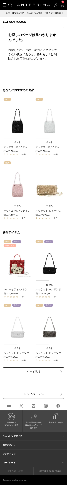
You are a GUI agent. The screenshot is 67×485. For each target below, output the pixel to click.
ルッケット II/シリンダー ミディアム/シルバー (30, 353)
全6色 (49, 205)
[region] (17, 119)
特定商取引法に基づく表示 (50, 471)
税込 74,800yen (11, 293)
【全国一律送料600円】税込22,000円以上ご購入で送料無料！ (33, 13)
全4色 (17, 142)
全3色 (49, 284)
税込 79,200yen (43, 214)
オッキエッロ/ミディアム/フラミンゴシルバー (30, 210)
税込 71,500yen (11, 151)
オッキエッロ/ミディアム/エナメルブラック (29, 147)
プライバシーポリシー (17, 471)
